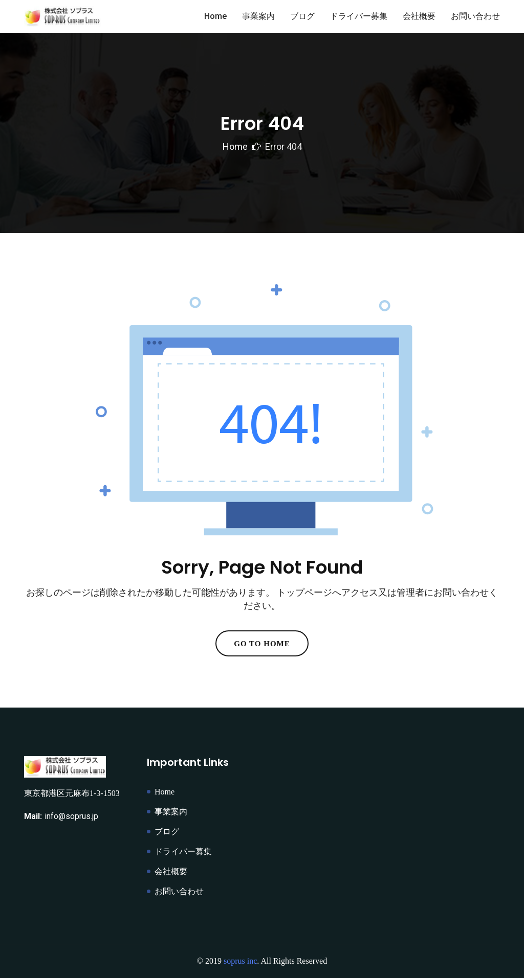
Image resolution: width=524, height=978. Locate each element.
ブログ (302, 16)
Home (215, 16)
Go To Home (262, 644)
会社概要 (419, 16)
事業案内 (258, 16)
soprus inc (240, 961)
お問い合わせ (475, 16)
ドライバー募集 (358, 16)
